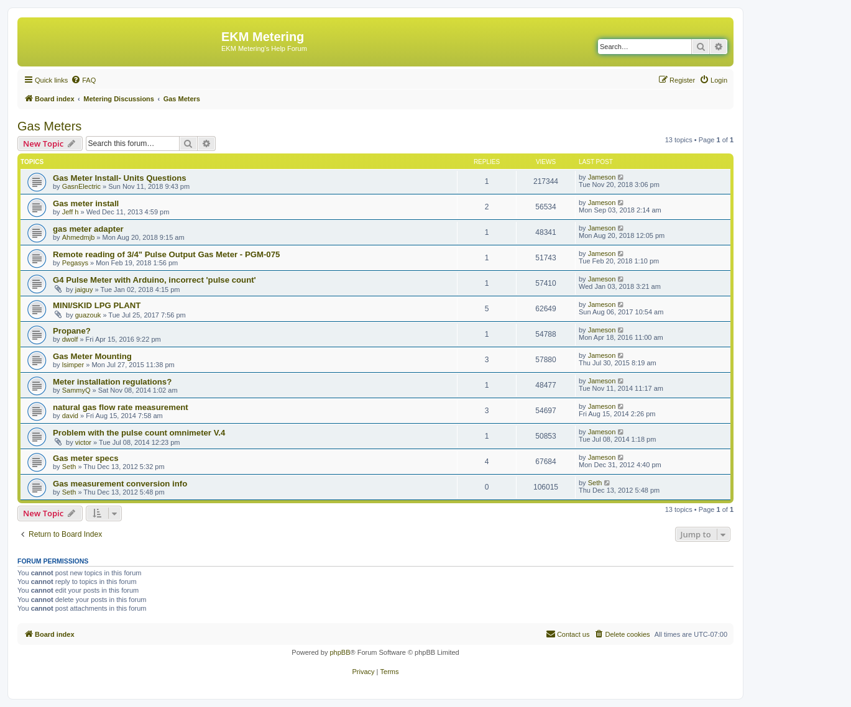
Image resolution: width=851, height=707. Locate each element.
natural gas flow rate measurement (120, 407)
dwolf (70, 339)
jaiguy (84, 289)
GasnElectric (81, 186)
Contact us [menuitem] (568, 633)
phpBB (339, 652)
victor (83, 442)
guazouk (88, 315)
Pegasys (75, 263)
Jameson (602, 177)
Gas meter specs (86, 458)
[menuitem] (83, 80)
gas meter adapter (88, 229)
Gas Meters (49, 126)
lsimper (73, 364)
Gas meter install (86, 203)
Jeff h (70, 212)
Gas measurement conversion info (120, 483)
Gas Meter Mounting (92, 356)
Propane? (72, 330)
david (70, 415)
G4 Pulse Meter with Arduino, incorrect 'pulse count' (154, 280)
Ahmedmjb (78, 237)
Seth (69, 466)
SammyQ (76, 390)
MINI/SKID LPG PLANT (96, 305)
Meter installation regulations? (112, 381)
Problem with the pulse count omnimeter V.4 (139, 432)
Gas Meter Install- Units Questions (119, 178)
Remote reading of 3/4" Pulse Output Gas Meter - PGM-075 (166, 254)
